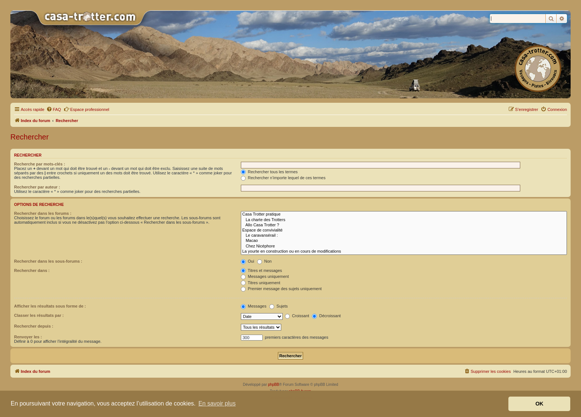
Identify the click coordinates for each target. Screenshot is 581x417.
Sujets (278, 306)
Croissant (297, 315)
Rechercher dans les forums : (43, 213)
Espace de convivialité (404, 230)
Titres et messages (261, 270)
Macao (404, 240)
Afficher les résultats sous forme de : (50, 306)
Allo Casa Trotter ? (404, 225)
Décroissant (326, 315)
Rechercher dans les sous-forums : (48, 261)
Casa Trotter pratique (404, 214)
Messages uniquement (265, 276)
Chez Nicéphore (404, 246)
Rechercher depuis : (33, 326)
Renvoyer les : (28, 337)
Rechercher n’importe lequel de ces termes (283, 177)
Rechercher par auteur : (37, 187)
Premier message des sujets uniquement (281, 288)
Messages (253, 306)
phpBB (273, 384)
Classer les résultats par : (39, 315)
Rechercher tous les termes (269, 172)
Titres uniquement (260, 282)
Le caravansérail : (404, 235)
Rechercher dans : (32, 270)
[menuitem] (53, 109)
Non (264, 261)
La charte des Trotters (404, 220)
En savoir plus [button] (217, 403)
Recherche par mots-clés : (39, 164)
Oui (247, 261)
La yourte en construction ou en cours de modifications (404, 251)
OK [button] (539, 404)
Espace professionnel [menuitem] (86, 109)
